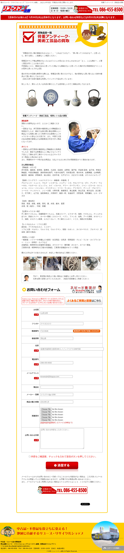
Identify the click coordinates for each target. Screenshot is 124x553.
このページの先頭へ (113, 548)
